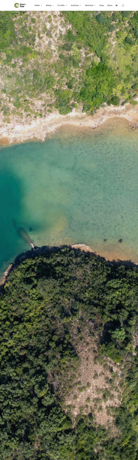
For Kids (61, 5)
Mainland (89, 5)
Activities (75, 5)
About (109, 5)
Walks (37, 5)
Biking (48, 5)
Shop (101, 5)
